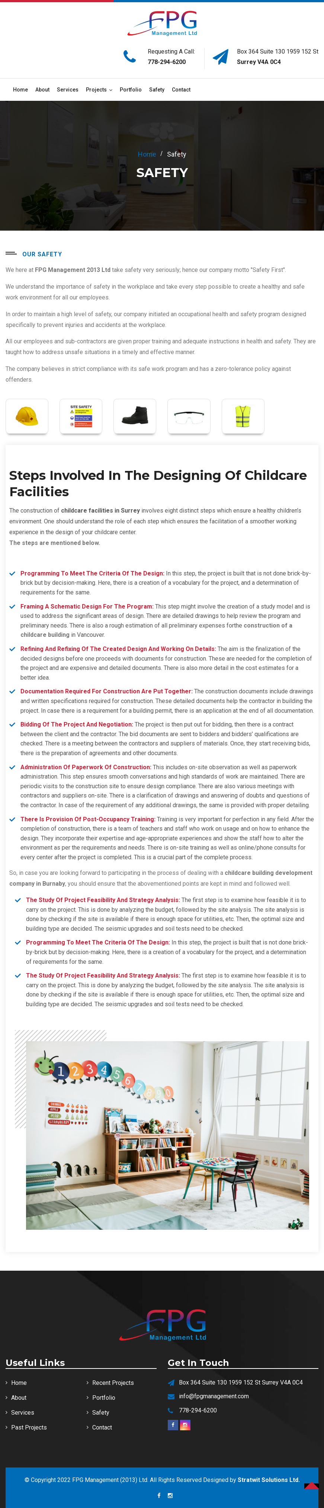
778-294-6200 (167, 61)
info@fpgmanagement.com (214, 1396)
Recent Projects (113, 1382)
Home (20, 90)
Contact (181, 90)
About (42, 90)
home (147, 154)
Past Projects (29, 1427)
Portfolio (131, 90)
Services (67, 90)
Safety (156, 90)
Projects (96, 90)
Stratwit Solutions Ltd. (269, 1479)
